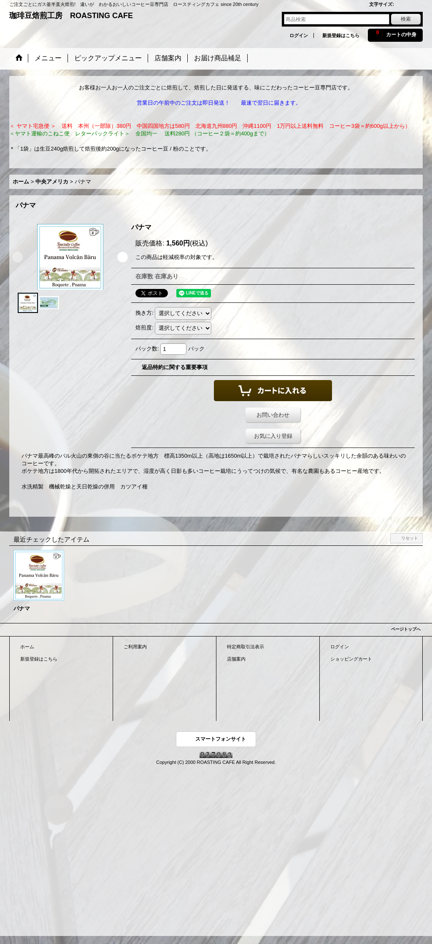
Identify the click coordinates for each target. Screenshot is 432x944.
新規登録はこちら (340, 35)
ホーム (27, 646)
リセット (409, 538)
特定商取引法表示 (245, 646)
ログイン (298, 35)
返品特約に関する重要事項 (175, 367)
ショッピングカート (351, 658)
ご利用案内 (135, 646)
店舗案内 (236, 658)
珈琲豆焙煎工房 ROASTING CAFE (71, 15)
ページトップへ (406, 629)
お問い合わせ (272, 415)
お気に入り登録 (273, 436)
